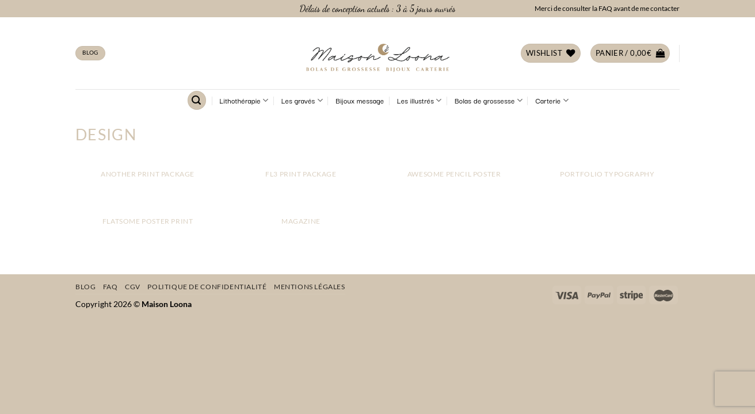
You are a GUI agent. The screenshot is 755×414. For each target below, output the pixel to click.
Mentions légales (309, 286)
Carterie (552, 100)
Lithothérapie (244, 100)
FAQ (110, 286)
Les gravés (302, 100)
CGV (132, 286)
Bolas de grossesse (489, 100)
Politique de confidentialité (206, 286)
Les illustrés (419, 100)
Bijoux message (359, 100)
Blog (85, 286)
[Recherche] (197, 100)
